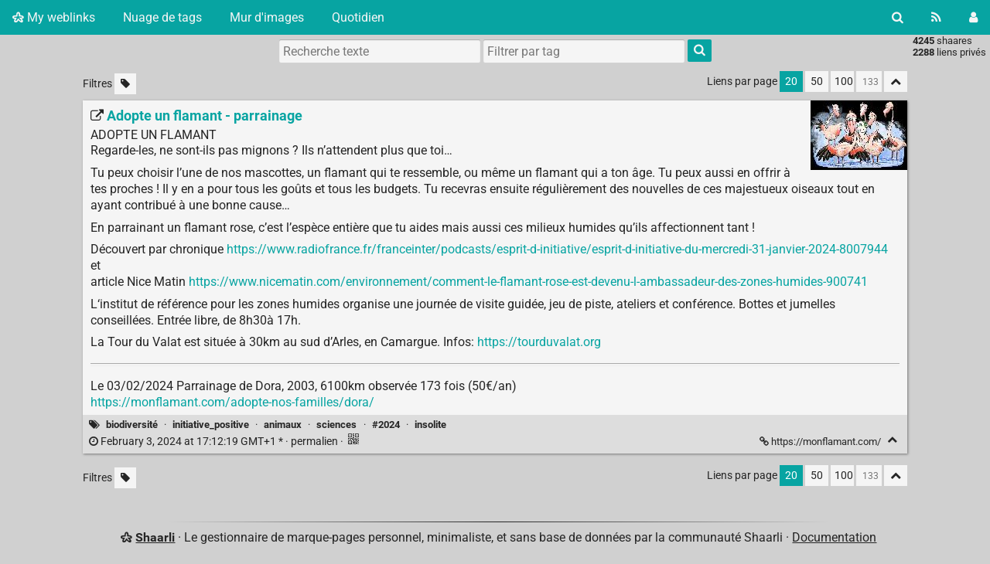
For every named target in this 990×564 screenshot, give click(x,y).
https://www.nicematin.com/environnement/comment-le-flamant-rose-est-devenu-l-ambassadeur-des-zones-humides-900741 (528, 281)
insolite (430, 424)
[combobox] (583, 51)
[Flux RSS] (936, 17)
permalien (214, 441)
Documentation (834, 537)
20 (791, 81)
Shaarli (155, 537)
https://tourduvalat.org (539, 342)
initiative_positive (210, 424)
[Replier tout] (895, 81)
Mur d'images (267, 17)
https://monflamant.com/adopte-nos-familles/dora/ (232, 402)
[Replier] (892, 440)
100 (844, 81)
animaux (283, 424)
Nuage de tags (162, 17)
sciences (336, 424)
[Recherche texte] (379, 51)
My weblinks (53, 17)
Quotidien (358, 17)
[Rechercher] (897, 17)
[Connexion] (973, 17)
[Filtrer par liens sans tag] (125, 83)
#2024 (386, 424)
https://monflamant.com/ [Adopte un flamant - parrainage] (821, 441)
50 (817, 81)
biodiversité (132, 424)
